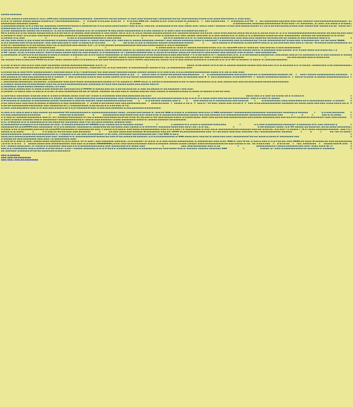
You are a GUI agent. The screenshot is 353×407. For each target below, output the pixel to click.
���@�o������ (10, 155)
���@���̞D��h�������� (16, 157)
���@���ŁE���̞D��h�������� (19, 160)
